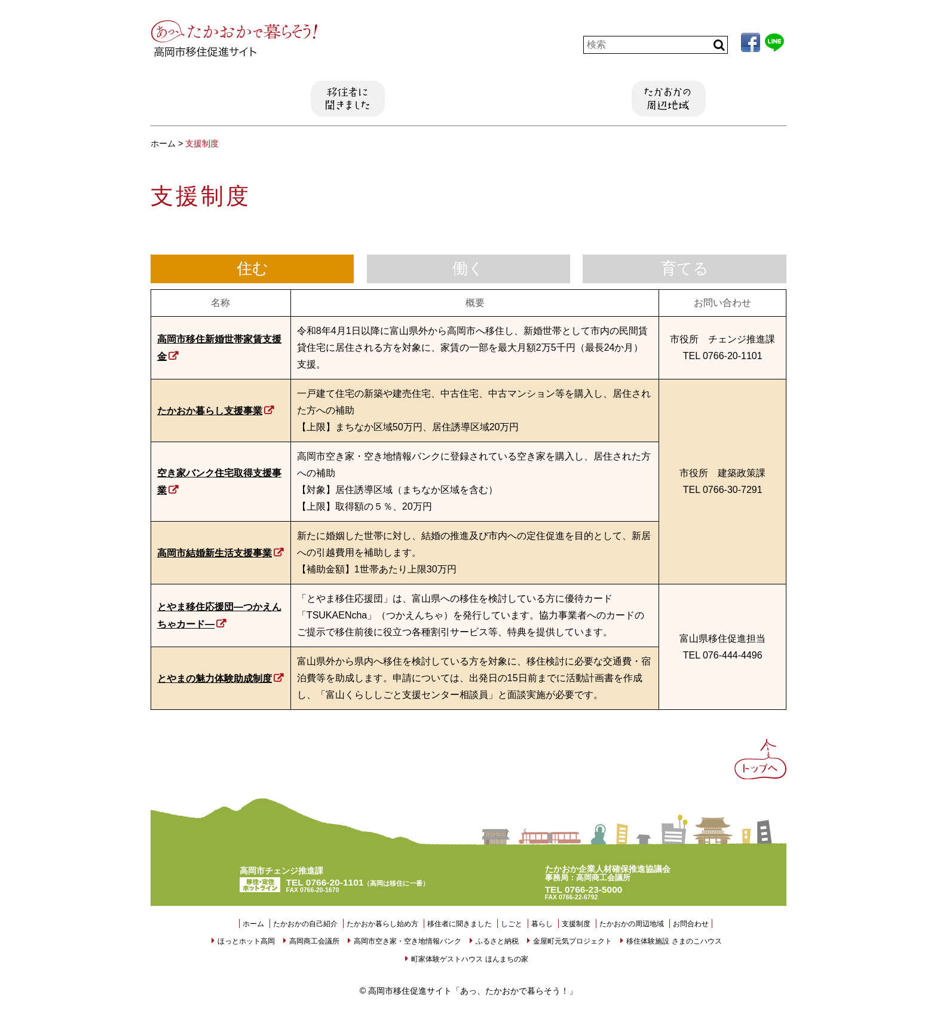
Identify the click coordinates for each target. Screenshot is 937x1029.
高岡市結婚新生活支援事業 (214, 553)
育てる (685, 268)
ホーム (253, 923)
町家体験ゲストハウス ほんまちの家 (469, 959)
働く (468, 268)
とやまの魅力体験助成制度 (214, 678)
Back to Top (761, 764)
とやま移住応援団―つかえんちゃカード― (219, 615)
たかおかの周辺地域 (669, 99)
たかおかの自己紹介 (188, 99)
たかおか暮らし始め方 (268, 99)
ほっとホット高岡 (246, 941)
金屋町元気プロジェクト (572, 941)
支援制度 (589, 99)
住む (252, 268)
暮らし (508, 99)
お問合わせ (691, 923)
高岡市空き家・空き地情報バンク (407, 941)
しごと (428, 99)
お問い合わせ (749, 99)
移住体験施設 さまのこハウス (673, 941)
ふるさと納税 (497, 941)
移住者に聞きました (348, 99)
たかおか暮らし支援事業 (209, 411)
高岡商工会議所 (314, 941)
